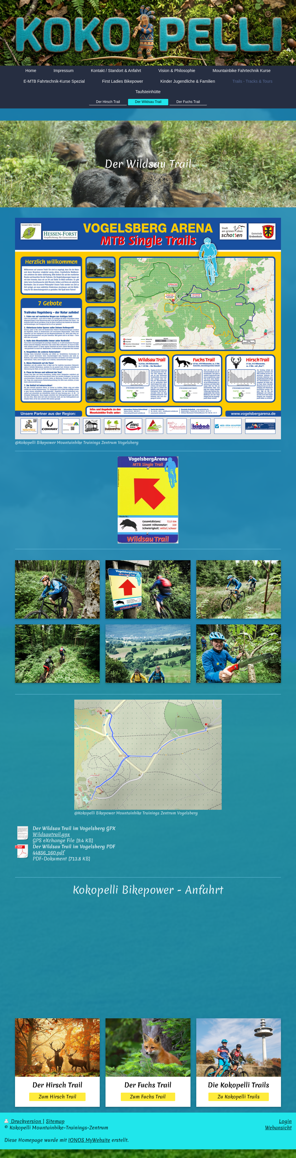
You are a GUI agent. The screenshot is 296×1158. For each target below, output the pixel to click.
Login (285, 1121)
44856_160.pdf (48, 852)
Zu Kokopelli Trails (239, 1097)
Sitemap (55, 1121)
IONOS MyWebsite (89, 1140)
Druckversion (23, 1121)
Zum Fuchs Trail (148, 1097)
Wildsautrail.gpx (51, 834)
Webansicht (278, 1127)
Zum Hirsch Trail (57, 1097)
